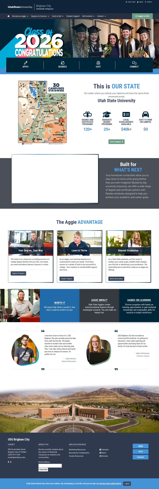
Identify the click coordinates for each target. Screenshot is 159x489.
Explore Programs (18, 273)
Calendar (103, 450)
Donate (103, 456)
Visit (141, 451)
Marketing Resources (77, 450)
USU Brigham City (18, 439)
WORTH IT (59, 302)
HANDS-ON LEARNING (139, 300)
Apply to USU (142, 16)
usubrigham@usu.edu (16, 457)
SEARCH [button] (148, 2)
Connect (134, 66)
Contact (140, 457)
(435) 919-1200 (14, 455)
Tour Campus (117, 141)
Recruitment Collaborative (79, 453)
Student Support (73, 16)
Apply (26, 66)
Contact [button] (101, 16)
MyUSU (140, 2)
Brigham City (43, 6)
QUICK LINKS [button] (130, 2)
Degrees (62, 66)
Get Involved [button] (88, 16)
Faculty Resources (76, 456)
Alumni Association (116, 279)
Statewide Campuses (45, 9)
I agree (127, 484)
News (102, 453)
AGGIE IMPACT (99, 300)
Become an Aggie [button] (20, 16)
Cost (98, 66)
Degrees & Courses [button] (40, 16)
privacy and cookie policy (110, 483)
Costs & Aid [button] (58, 16)
